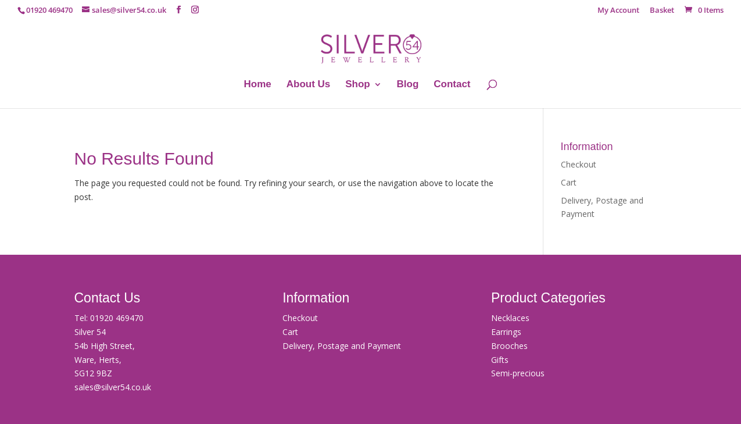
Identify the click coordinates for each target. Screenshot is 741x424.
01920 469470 (117, 317)
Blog (408, 85)
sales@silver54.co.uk (112, 387)
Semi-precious (518, 373)
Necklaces (510, 317)
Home (257, 85)
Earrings (506, 331)
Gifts (500, 359)
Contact (452, 85)
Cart (569, 182)
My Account (618, 10)
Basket (662, 10)
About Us (309, 85)
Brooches (509, 345)
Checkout (578, 164)
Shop (357, 85)
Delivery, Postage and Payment (341, 345)
